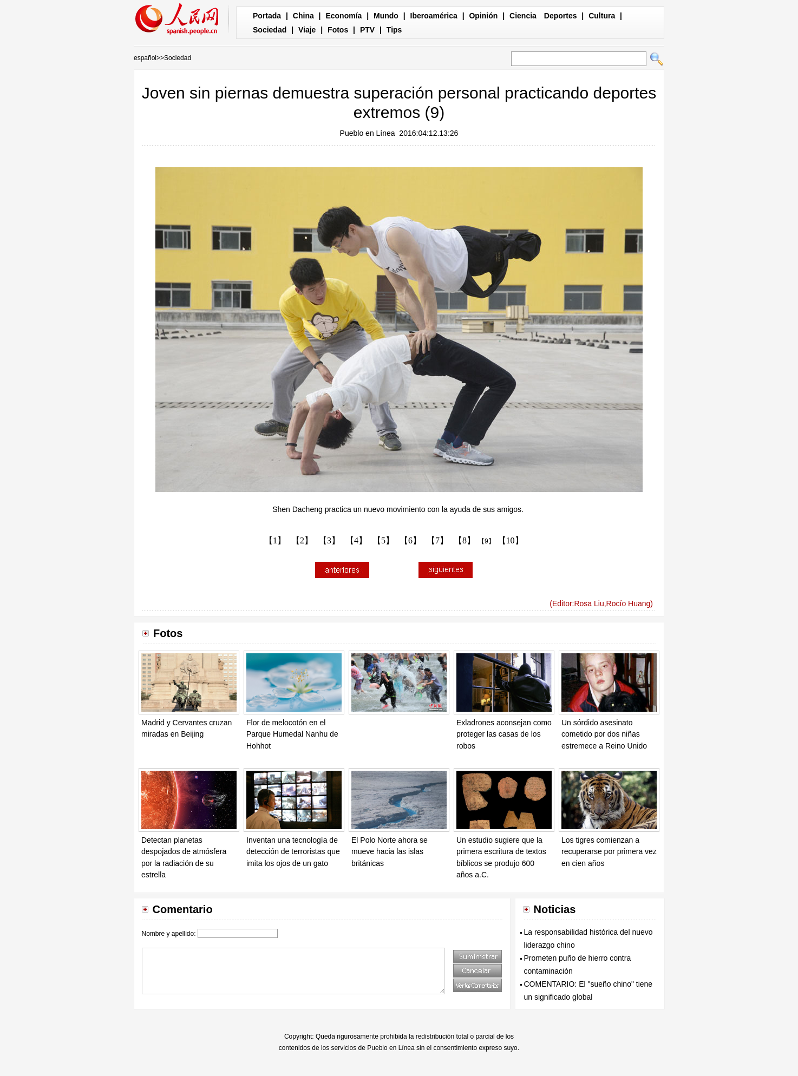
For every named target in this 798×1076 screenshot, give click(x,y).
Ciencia (523, 15)
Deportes (560, 15)
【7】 (437, 540)
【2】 (302, 540)
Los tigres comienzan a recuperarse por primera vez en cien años (609, 852)
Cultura (601, 15)
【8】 (464, 540)
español (145, 58)
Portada (267, 15)
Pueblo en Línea (367, 133)
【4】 (356, 540)
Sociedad (269, 29)
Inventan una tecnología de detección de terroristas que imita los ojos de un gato (293, 852)
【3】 (329, 540)
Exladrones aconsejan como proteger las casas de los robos (504, 734)
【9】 (486, 541)
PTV (367, 29)
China (303, 15)
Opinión (483, 15)
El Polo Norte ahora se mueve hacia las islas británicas (389, 852)
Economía (343, 15)
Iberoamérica (433, 15)
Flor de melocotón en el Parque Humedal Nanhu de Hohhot (292, 734)
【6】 (410, 540)
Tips (394, 29)
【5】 (383, 540)
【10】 (511, 540)
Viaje (307, 29)
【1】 (275, 540)
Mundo (386, 15)
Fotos (338, 29)
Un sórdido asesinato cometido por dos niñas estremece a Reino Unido (604, 734)
